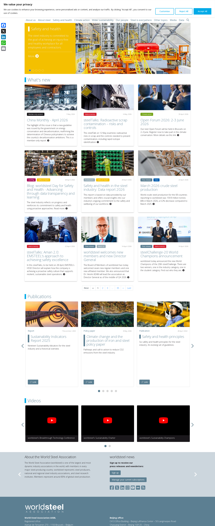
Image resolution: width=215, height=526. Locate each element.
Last (129, 288)
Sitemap (28, 514)
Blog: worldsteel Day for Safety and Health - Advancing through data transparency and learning (51, 191)
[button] (99, 368)
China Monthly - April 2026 (47, 120)
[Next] (123, 288)
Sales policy (93, 511)
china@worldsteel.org (164, 505)
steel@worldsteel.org (56, 505)
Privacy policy (65, 511)
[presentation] (22, 334)
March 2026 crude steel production (158, 187)
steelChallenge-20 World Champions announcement (161, 254)
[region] (107, 8)
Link (33, 359)
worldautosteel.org (172, 511)
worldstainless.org (119, 514)
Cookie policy (79, 511)
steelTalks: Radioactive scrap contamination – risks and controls (105, 124)
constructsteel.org (133, 511)
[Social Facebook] (112, 464)
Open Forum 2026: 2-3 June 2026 (162, 122)
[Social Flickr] (138, 464)
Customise (165, 11)
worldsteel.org (116, 511)
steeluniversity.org (152, 511)
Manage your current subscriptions (128, 456)
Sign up (115, 449)
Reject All (183, 11)
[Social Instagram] (127, 464)
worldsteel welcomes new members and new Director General (105, 256)
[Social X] (117, 464)
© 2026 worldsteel (34, 511)
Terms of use (50, 511)
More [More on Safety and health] (33, 56)
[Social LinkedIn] (122, 464)
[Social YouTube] (133, 464)
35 (118, 288)
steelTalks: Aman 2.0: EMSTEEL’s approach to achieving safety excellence (47, 256)
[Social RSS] (143, 464)
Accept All (202, 11)
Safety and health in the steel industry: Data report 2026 (105, 187)
